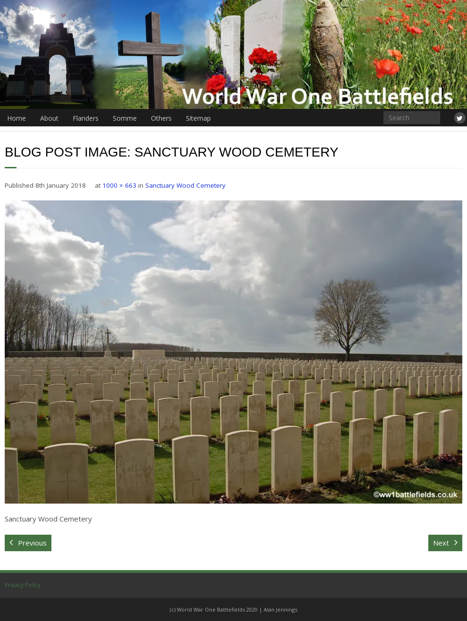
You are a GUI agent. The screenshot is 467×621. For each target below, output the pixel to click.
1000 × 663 (119, 185)
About (49, 118)
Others (161, 118)
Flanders (86, 118)
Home (16, 118)
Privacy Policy (23, 585)
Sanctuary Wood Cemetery (185, 185)
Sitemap (198, 118)
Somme (125, 118)
